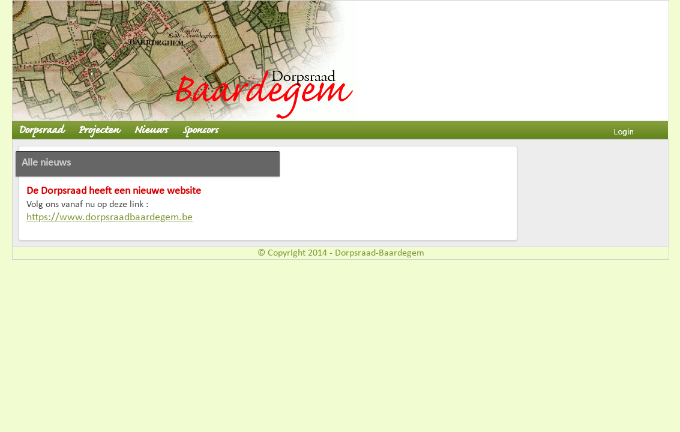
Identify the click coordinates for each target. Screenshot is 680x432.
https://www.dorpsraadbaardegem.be (109, 217)
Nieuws (150, 130)
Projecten (98, 130)
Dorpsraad (40, 130)
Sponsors (200, 130)
